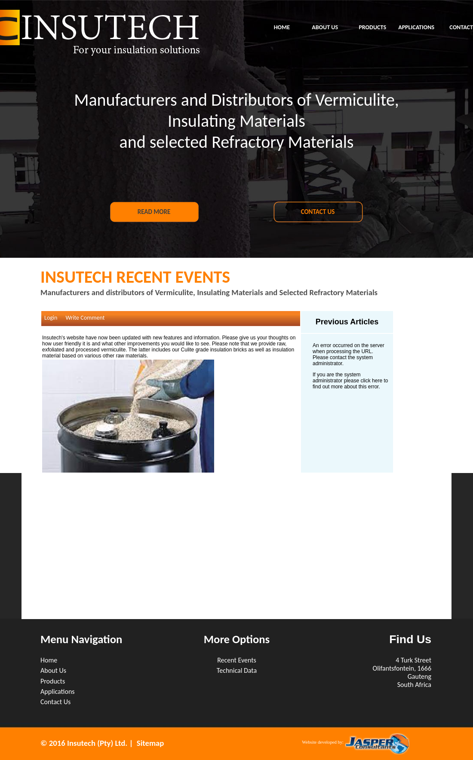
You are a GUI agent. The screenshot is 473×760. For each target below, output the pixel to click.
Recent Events (236, 660)
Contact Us (55, 702)
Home (48, 660)
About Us (53, 670)
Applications (57, 691)
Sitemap (150, 743)
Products (52, 681)
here (377, 381)
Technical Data (237, 670)
